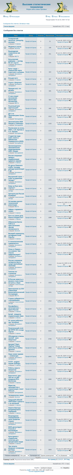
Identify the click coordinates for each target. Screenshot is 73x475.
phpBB (28, 470)
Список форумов (9, 26)
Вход (5, 16)
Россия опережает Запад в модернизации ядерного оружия (15, 158)
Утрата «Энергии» (15, 83)
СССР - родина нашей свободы (14, 362)
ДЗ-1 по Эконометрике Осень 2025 (16, 115)
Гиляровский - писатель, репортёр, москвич (16, 40)
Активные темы (24, 23)
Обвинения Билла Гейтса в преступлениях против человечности (15, 225)
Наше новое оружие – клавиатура (15, 355)
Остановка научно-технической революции (15, 203)
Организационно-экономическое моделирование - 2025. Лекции (14, 148)
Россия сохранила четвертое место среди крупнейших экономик (15, 263)
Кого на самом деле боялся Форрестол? (15, 216)
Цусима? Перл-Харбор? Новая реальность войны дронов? (15, 346)
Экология (17, 48)
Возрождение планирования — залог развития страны (14, 418)
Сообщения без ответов (10, 23)
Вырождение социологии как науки (14, 53)
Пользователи (64, 16)
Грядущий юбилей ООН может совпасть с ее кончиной (16, 401)
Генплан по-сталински (12, 272)
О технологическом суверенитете (15, 242)
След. (68, 459)
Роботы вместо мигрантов (14, 369)
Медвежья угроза (14, 47)
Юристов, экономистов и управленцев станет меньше (15, 388)
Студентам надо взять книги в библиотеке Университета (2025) (15, 138)
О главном (17, 44)
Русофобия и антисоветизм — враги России (14, 308)
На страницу (52, 459)
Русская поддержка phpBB (36, 471)
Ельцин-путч (13, 78)
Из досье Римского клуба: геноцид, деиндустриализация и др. (16, 168)
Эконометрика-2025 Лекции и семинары (15, 122)
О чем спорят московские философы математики (13, 98)
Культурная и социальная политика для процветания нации (15, 439)
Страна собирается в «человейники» (16, 299)
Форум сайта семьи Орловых (36, 9)
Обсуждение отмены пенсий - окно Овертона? (16, 338)
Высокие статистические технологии (36, 5)
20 (65, 459)
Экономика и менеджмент (15, 65)
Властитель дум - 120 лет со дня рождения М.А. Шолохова (14, 378)
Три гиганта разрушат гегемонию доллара (16, 448)
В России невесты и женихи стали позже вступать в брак (15, 281)
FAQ (48, 16)
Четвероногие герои (15, 395)
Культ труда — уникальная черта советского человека (16, 70)
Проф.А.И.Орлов (30, 41)
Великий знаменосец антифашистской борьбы (16, 235)
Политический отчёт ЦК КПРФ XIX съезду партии (16, 330)
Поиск (55, 16)
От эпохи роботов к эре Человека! (15, 321)
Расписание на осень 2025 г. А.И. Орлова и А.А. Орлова (16, 129)
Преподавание (18, 119)
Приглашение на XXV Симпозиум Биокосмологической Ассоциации (16, 291)
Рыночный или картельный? (14, 107)
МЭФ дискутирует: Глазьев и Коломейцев (15, 429)
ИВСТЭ (16, 56)
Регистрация (14, 16)
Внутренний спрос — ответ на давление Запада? (16, 178)
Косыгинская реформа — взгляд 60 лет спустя (15, 61)
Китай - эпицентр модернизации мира (15, 315)
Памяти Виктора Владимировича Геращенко (14, 409)
